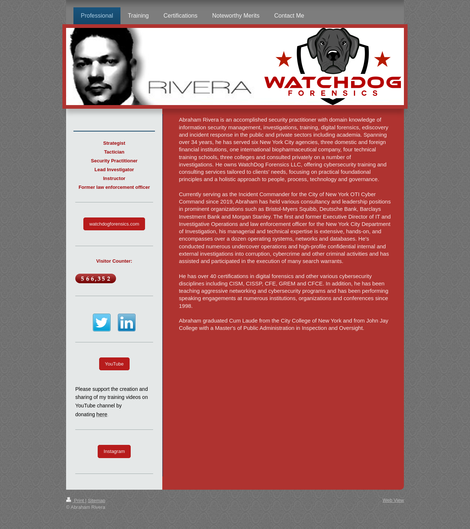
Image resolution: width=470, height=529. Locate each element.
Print (75, 500)
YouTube (114, 364)
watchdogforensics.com (114, 224)
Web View (393, 500)
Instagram (114, 451)
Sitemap (96, 500)
